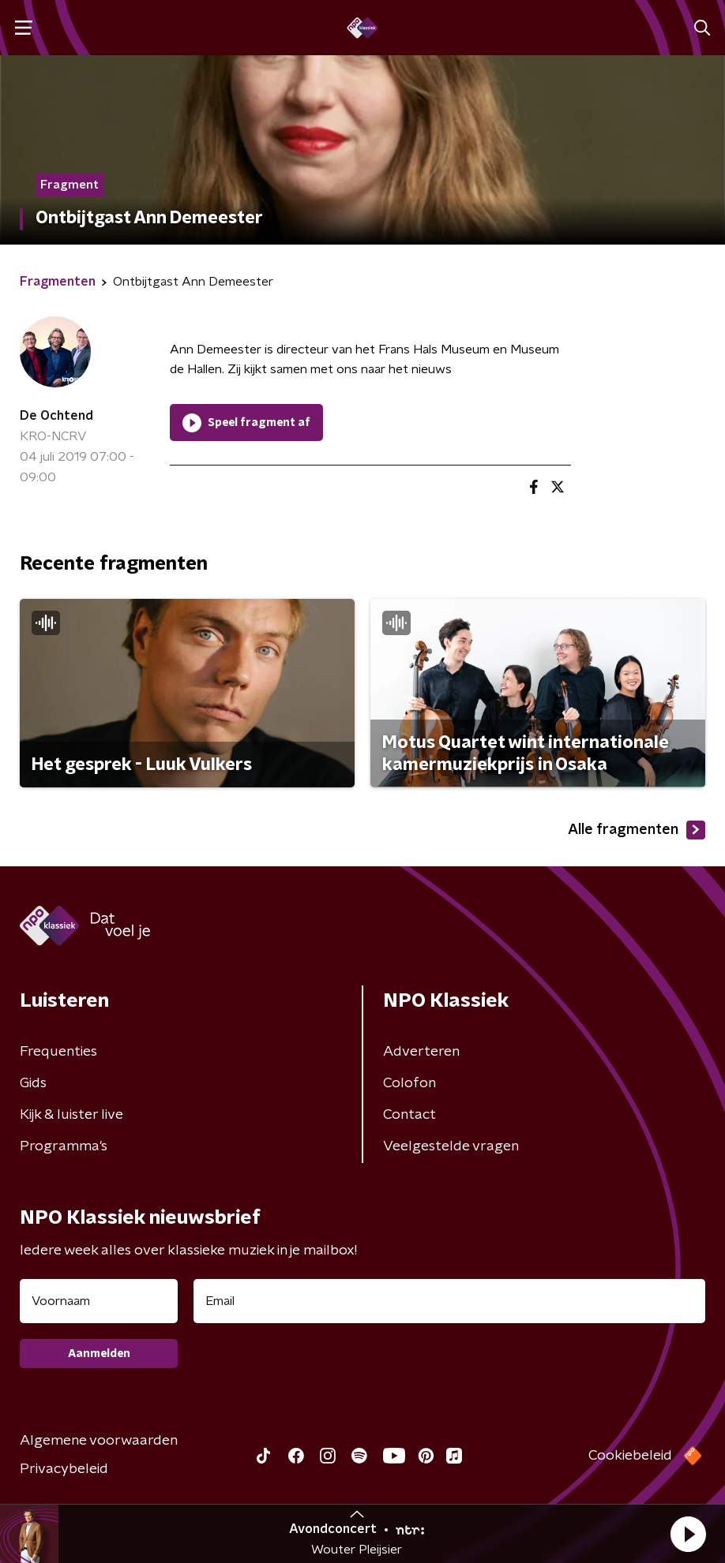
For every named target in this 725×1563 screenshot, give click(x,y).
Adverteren (421, 1052)
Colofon (409, 1083)
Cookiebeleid (630, 1456)
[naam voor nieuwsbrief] (99, 1301)
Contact (409, 1115)
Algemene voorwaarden (99, 1441)
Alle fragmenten (636, 830)
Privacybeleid (64, 1469)
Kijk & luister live (71, 1115)
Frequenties (58, 1052)
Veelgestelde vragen (451, 1146)
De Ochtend (56, 415)
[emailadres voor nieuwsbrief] (449, 1301)
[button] (688, 1534)
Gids (33, 1083)
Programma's (63, 1146)
